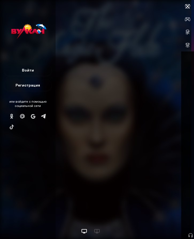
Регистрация (27, 85)
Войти (28, 70)
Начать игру (153, 224)
